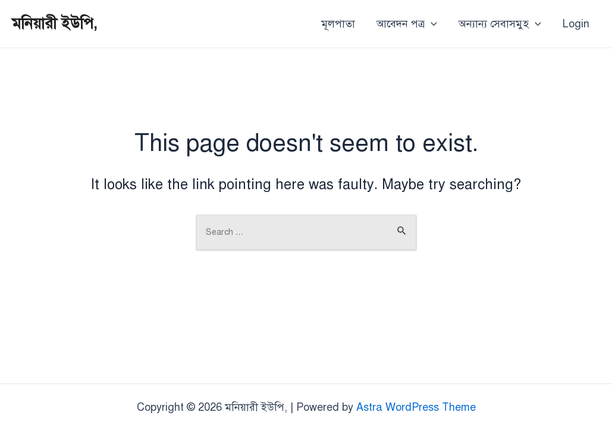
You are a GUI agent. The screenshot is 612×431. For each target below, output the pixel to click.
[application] (431, 24)
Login (576, 23)
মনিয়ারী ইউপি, (55, 23)
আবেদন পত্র (406, 24)
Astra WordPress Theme (416, 407)
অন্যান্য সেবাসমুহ (500, 24)
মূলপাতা (338, 23)
